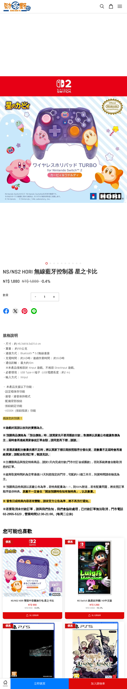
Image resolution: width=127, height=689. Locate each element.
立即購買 (39, 683)
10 (80, 263)
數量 (5, 295)
